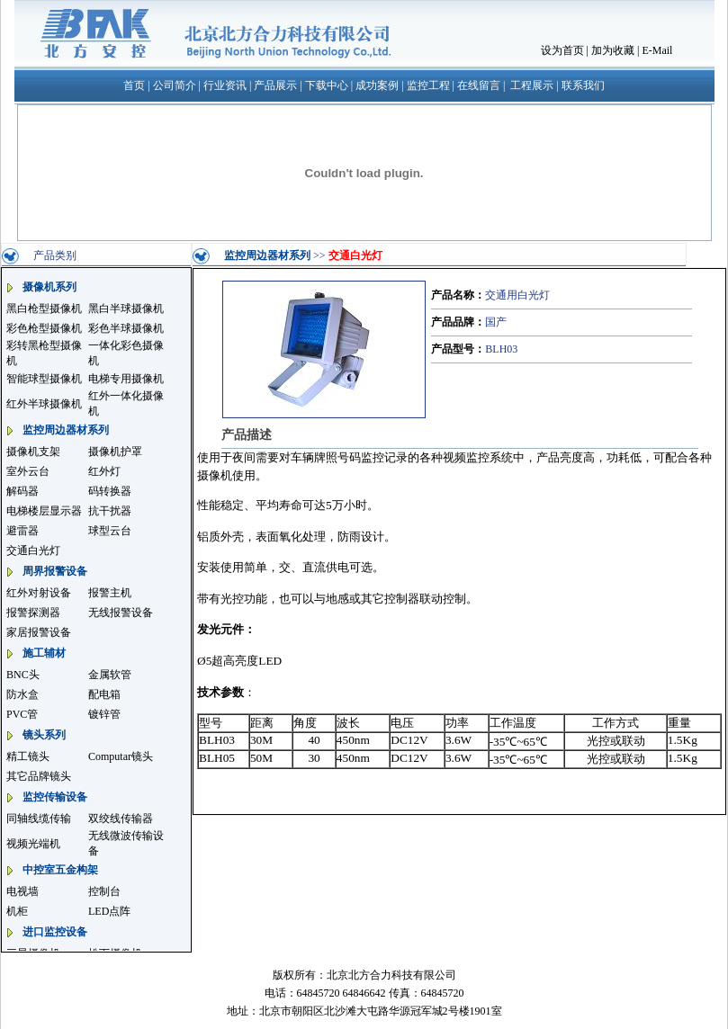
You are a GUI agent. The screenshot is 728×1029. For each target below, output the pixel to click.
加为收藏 (612, 50)
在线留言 (478, 85)
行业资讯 (225, 85)
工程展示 (531, 85)
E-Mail (657, 50)
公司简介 (174, 85)
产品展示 (275, 85)
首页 (134, 85)
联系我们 (583, 85)
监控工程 (428, 85)
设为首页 (562, 50)
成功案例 (377, 85)
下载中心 (326, 85)
